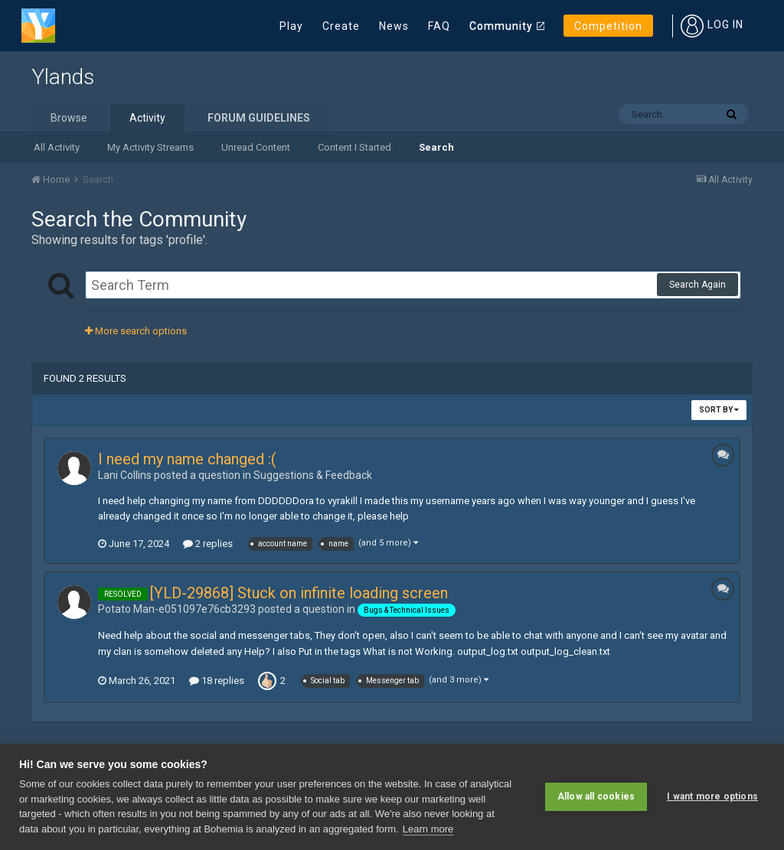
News (394, 26)
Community (501, 26)
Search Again (697, 284)
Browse (69, 118)
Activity (147, 118)
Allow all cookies (596, 796)
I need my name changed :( (187, 459)
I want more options (712, 796)
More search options (136, 331)
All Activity (57, 147)
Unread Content (255, 147)
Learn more (428, 829)
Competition (608, 26)
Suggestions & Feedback (312, 475)
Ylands (62, 77)
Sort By (719, 409)
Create (341, 26)
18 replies (216, 680)
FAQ (439, 26)
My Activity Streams (150, 147)
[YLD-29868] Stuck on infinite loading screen (299, 593)
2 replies (208, 543)
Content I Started (354, 147)
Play (291, 26)
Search (436, 147)
